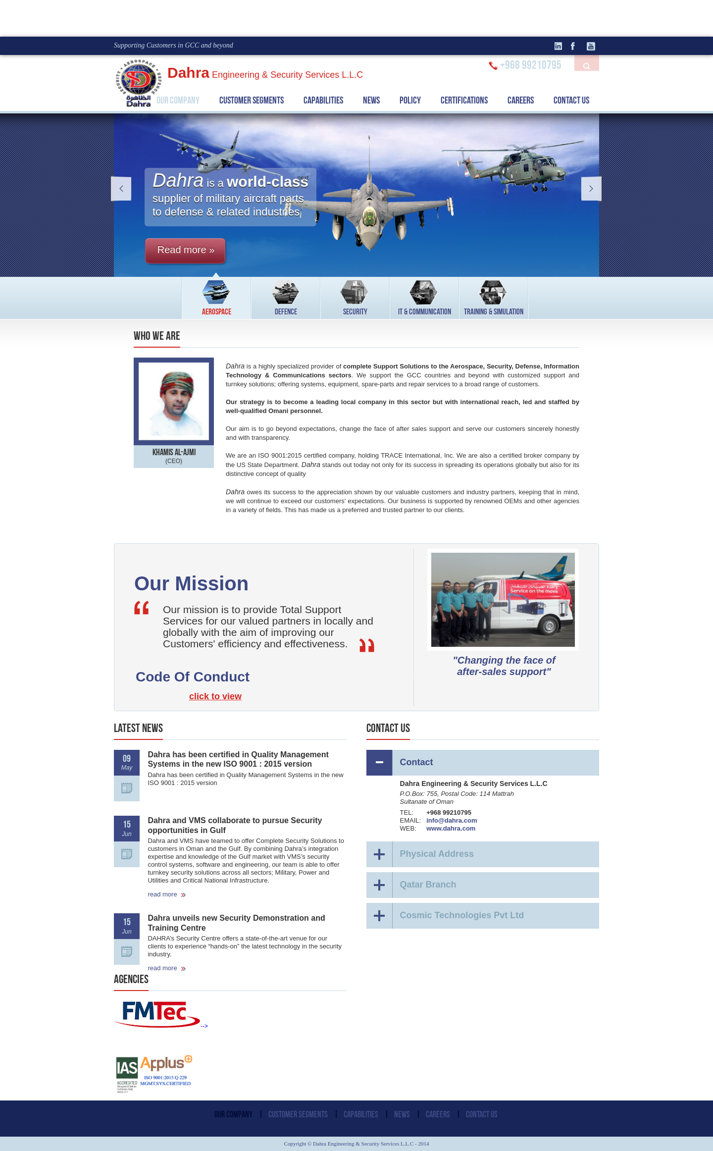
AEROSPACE (216, 296)
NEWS (371, 100)
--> (161, 1026)
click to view (215, 696)
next (588, 188)
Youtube (591, 46)
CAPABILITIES (323, 100)
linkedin (562, 46)
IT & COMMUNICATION (424, 296)
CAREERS (521, 100)
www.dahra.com (450, 828)
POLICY (410, 100)
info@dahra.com (451, 820)
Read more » (186, 249)
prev (125, 188)
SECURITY (355, 296)
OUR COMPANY (178, 100)
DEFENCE (286, 296)
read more (167, 894)
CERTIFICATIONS (464, 100)
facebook (576, 46)
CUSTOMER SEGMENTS (251, 100)
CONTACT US (571, 100)
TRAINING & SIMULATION (493, 296)
